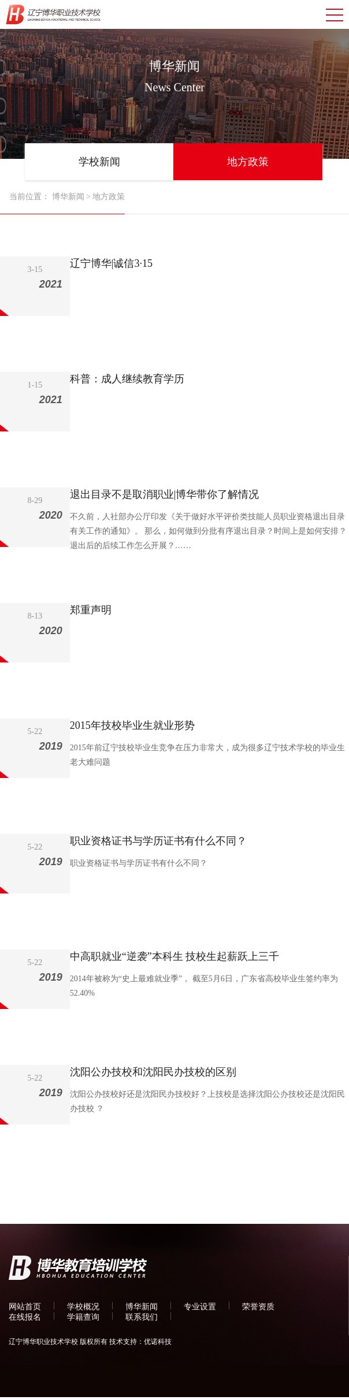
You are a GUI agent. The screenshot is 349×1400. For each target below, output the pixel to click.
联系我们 (141, 1317)
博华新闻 (68, 196)
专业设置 (200, 1306)
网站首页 (25, 1306)
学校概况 (83, 1306)
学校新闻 (99, 161)
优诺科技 (158, 1342)
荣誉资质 (258, 1306)
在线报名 (25, 1317)
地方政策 (248, 161)
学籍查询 (83, 1317)
